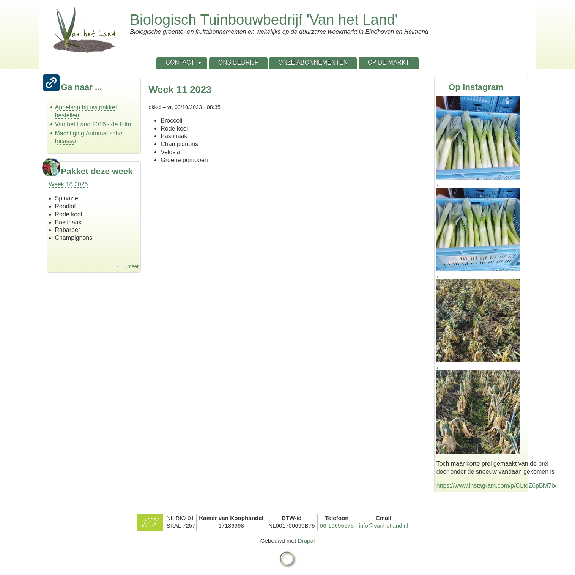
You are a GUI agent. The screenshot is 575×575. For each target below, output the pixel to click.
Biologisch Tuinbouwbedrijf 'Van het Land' (264, 19)
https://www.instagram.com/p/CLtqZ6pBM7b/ (496, 485)
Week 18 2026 (68, 184)
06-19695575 (337, 525)
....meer (130, 266)
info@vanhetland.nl (383, 525)
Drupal (306, 540)
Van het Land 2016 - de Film (93, 124)
